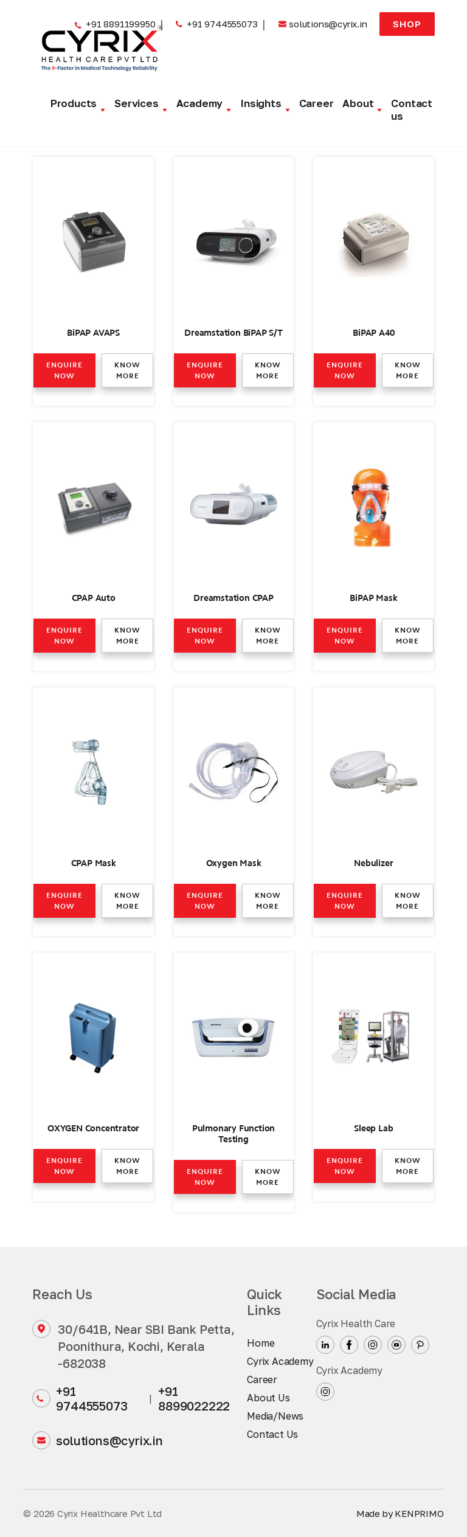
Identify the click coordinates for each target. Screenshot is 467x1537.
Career (316, 103)
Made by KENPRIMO (400, 1513)
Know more (127, 370)
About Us (268, 1398)
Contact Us (272, 1434)
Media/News (275, 1416)
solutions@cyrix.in (97, 1440)
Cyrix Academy (280, 1361)
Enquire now (64, 370)
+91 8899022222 (194, 1398)
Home (260, 1343)
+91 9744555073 (79, 1398)
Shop (407, 23)
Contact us (411, 109)
